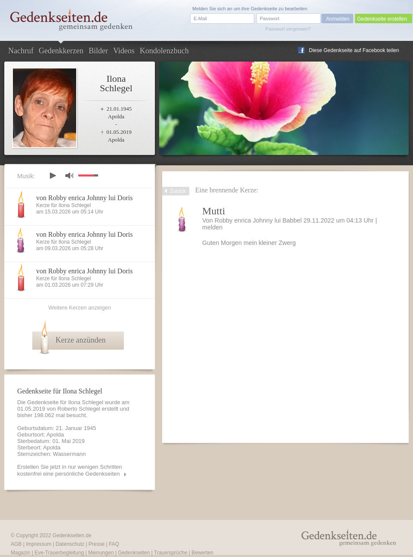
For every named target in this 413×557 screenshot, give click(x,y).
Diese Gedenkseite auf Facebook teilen (354, 50)
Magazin (20, 553)
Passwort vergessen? (288, 28)
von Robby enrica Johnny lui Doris (84, 197)
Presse (97, 544)
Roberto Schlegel (78, 408)
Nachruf (21, 50)
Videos (124, 50)
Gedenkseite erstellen (382, 19)
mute (69, 175)
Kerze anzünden (80, 340)
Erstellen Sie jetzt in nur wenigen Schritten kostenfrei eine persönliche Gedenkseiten (69, 470)
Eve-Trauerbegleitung (59, 553)
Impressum (38, 544)
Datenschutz (69, 544)
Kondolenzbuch (164, 50)
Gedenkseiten (134, 553)
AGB (16, 544)
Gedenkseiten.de (72, 535)
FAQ (114, 544)
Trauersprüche (171, 553)
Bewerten (202, 553)
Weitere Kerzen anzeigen (79, 307)
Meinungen (101, 553)
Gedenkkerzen (61, 50)
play (52, 175)
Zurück (178, 191)
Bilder (98, 50)
